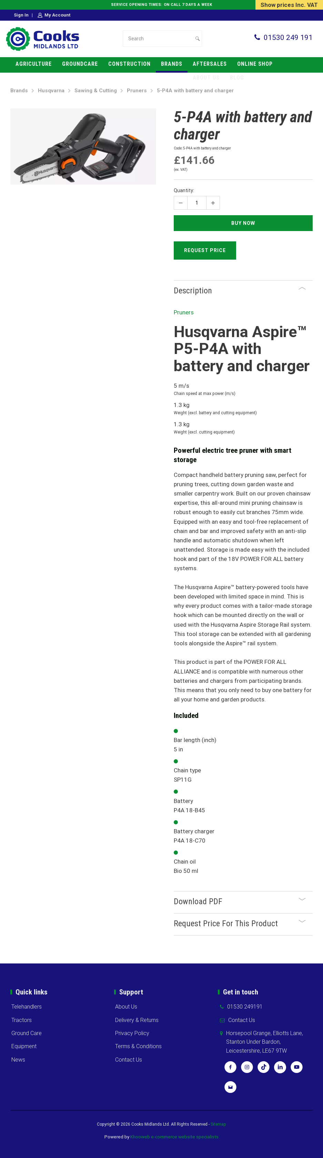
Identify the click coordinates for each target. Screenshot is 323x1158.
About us (206, 77)
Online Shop (255, 64)
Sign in (21, 15)
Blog (237, 77)
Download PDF (240, 901)
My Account (57, 15)
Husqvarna (51, 90)
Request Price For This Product (240, 923)
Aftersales (210, 64)
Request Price (205, 250)
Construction (129, 64)
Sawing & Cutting (95, 90)
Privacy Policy (132, 1033)
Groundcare (80, 64)
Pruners (137, 90)
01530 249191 (245, 1006)
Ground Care (26, 1033)
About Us (126, 1006)
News (18, 1059)
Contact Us (128, 1059)
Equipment (24, 1046)
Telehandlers (26, 1006)
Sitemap (218, 1124)
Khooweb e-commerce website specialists (174, 1136)
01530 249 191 (288, 37)
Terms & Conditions (138, 1046)
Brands (171, 64)
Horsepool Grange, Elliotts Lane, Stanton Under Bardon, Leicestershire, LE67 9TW (264, 1042)
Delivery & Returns (137, 1020)
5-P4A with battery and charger (195, 90)
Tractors (21, 1020)
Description (240, 290)
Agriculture (34, 64)
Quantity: (184, 190)
